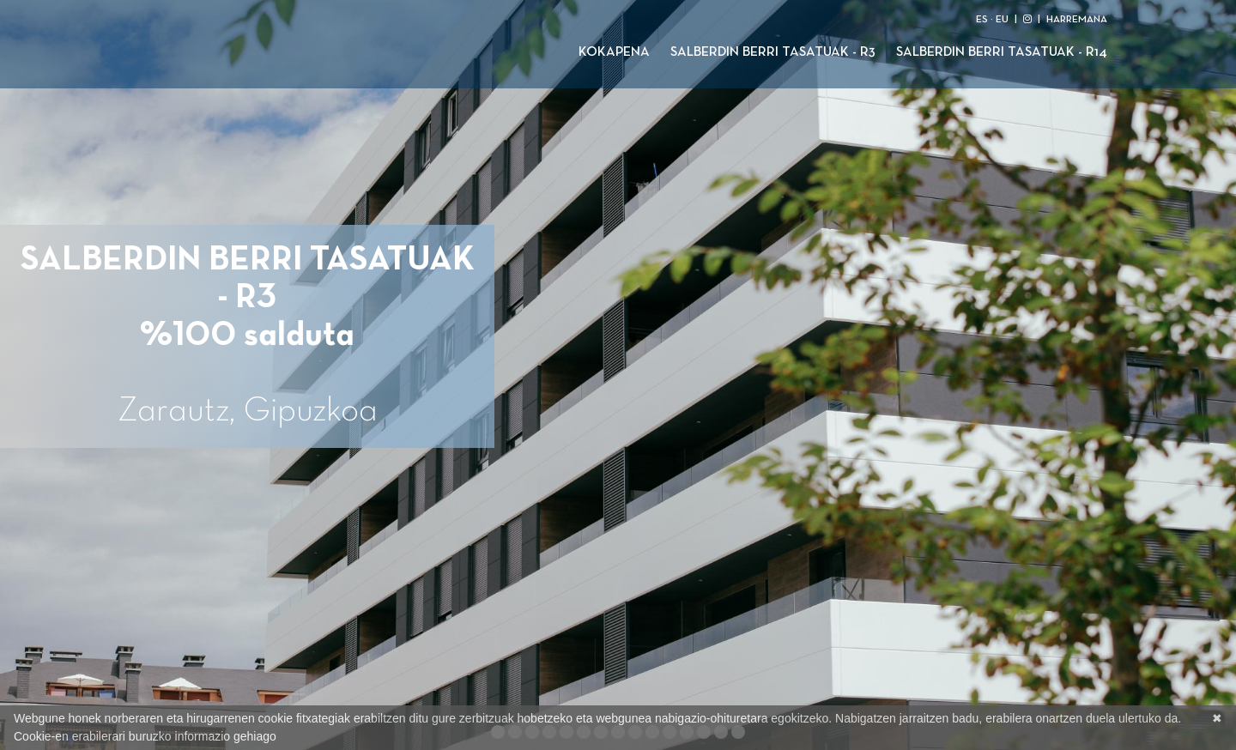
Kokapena (614, 52)
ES (982, 19)
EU (1002, 19)
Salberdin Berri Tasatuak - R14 (1001, 52)
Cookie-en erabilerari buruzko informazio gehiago (145, 736)
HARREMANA (1076, 19)
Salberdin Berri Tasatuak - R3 (773, 52)
